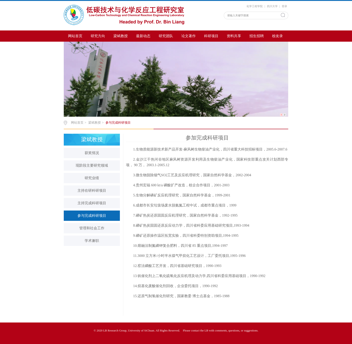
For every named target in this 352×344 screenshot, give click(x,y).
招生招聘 (256, 36)
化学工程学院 (254, 6)
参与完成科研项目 (118, 122)
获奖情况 (92, 153)
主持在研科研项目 (91, 190)
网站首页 (75, 36)
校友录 (277, 36)
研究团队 (166, 36)
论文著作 (188, 36)
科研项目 (211, 36)
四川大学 (272, 6)
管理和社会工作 (91, 228)
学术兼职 (92, 241)
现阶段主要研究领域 (92, 165)
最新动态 (143, 36)
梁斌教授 (120, 36)
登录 (284, 6)
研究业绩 (92, 178)
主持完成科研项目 (91, 203)
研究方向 (98, 36)
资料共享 (234, 36)
